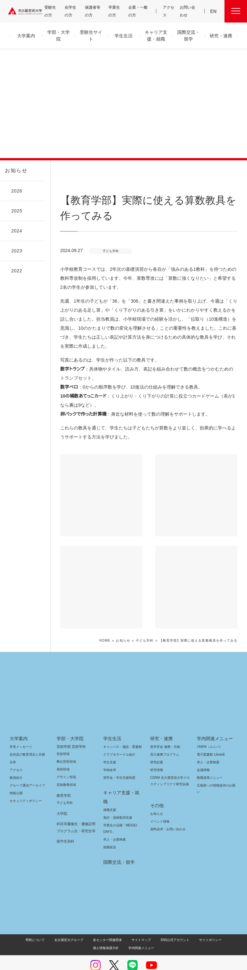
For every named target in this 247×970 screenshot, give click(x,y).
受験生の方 (52, 11)
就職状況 (109, 829)
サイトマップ (124, 921)
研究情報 (156, 760)
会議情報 (203, 760)
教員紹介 (16, 768)
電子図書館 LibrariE (211, 745)
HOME (111, 632)
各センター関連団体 (92, 921)
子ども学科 (150, 632)
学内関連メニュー (214, 729)
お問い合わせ (188, 11)
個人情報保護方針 (221, 921)
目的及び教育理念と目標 (27, 745)
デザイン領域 (66, 768)
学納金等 (109, 760)
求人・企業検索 (113, 821)
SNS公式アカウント (155, 921)
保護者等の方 (94, 11)
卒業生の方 (118, 11)
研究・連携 (160, 729)
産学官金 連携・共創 (164, 737)
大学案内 (19, 729)
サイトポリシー (189, 921)
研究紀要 (156, 753)
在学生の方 (73, 11)
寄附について (22, 921)
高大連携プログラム (164, 745)
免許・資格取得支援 (117, 799)
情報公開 (16, 784)
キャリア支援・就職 (121, 783)
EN (213, 11)
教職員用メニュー (209, 768)
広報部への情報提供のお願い (216, 779)
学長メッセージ (20, 737)
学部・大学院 (69, 729)
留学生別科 (65, 832)
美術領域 (63, 760)
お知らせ (15, 170)
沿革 (13, 753)
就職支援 (109, 791)
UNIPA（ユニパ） (207, 737)
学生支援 (109, 753)
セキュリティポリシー (24, 791)
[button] (101, 486)
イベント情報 (159, 806)
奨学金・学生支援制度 (118, 768)
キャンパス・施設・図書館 (120, 737)
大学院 (62, 804)
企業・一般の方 (139, 11)
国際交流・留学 (118, 844)
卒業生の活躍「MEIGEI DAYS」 (119, 810)
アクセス (169, 11)
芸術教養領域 (66, 775)
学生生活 (112, 729)
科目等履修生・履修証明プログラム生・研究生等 (75, 818)
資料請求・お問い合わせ (167, 813)
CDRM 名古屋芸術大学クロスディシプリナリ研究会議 (169, 771)
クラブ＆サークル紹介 (118, 745)
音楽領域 (63, 744)
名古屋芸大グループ (55, 921)
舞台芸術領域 (66, 752)
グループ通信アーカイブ (26, 776)
